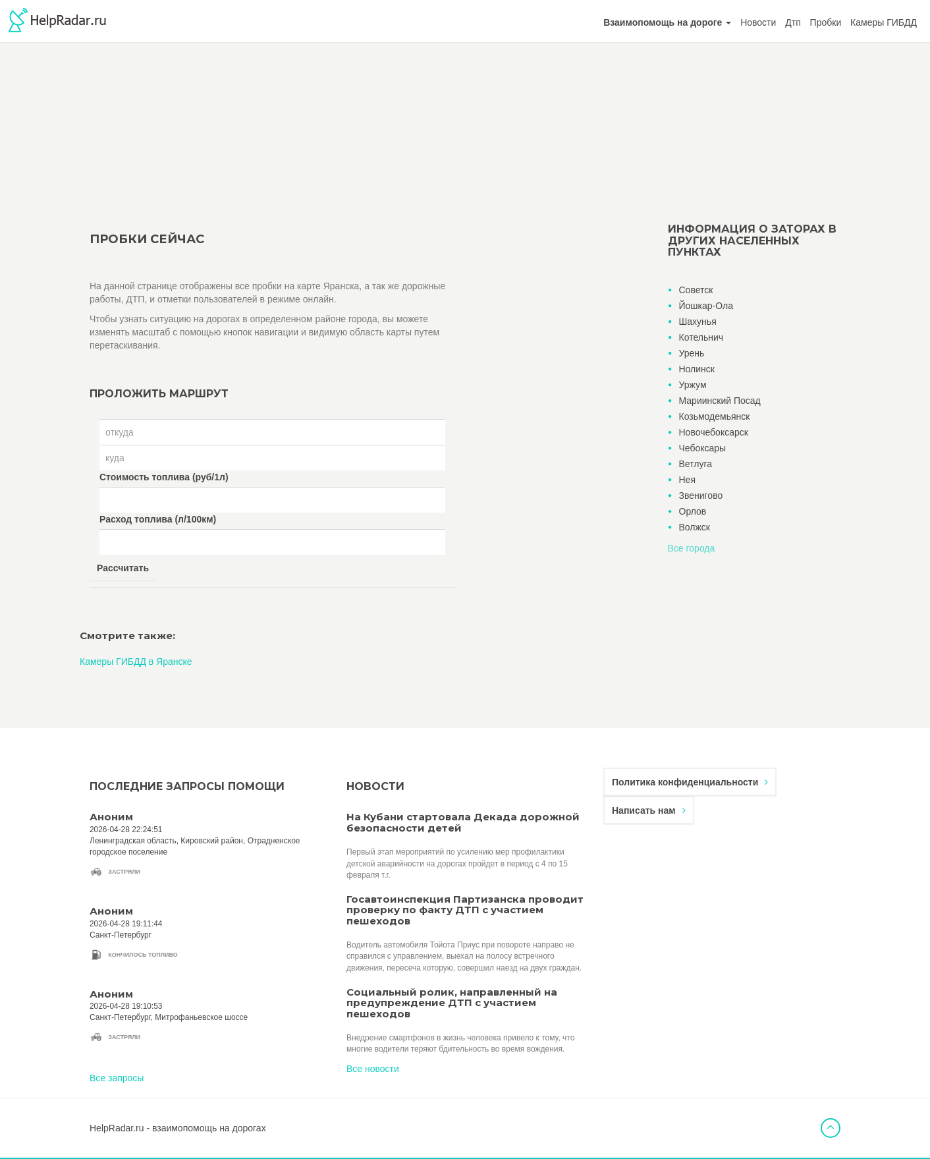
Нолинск (697, 369)
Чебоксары (702, 448)
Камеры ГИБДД (883, 22)
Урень (692, 353)
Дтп (792, 22)
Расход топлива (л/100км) (157, 519)
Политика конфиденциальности (690, 782)
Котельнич (701, 337)
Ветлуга (696, 464)
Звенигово (701, 495)
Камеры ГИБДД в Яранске (136, 661)
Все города (691, 548)
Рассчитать (123, 568)
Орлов (693, 511)
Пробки (826, 22)
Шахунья (698, 321)
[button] (667, 22)
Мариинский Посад (720, 400)
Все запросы (117, 1078)
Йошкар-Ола (706, 305)
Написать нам (649, 810)
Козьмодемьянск (714, 416)
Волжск (694, 527)
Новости (758, 22)
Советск (696, 290)
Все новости (372, 1068)
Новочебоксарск (713, 432)
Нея (687, 479)
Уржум (693, 385)
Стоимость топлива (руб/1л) (164, 477)
